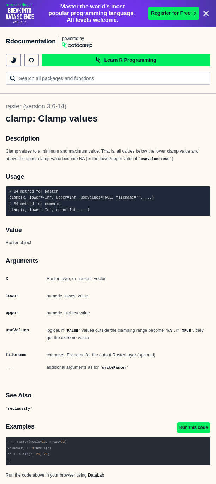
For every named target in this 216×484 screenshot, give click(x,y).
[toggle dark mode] (13, 60)
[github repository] (31, 60)
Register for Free (173, 13)
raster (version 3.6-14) (36, 106)
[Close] (206, 13)
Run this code (193, 427)
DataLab (96, 475)
